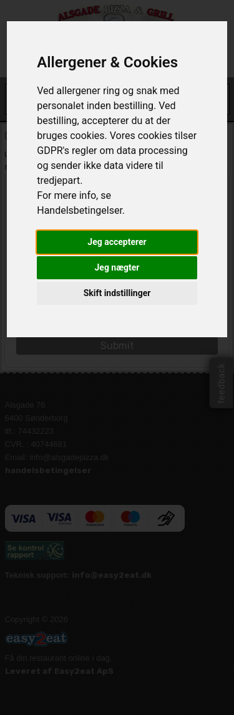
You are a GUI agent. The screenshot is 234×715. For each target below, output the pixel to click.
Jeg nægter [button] (117, 267)
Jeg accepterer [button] (116, 242)
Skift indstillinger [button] (117, 293)
